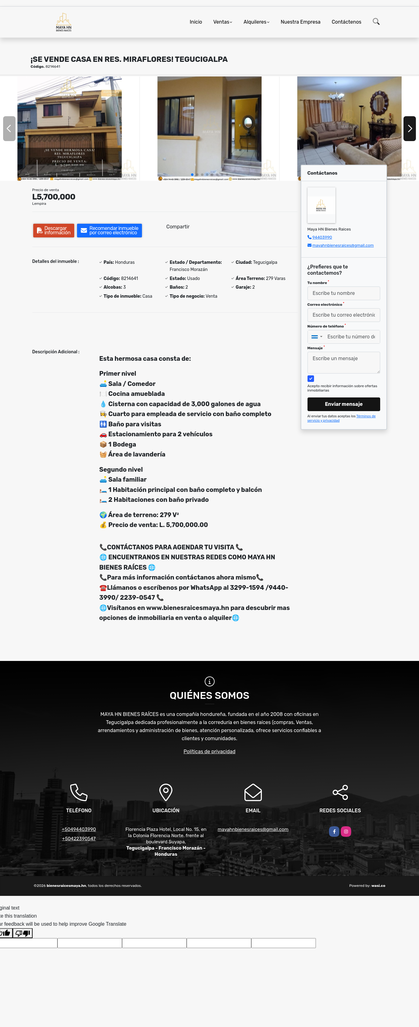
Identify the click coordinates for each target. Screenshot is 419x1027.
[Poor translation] (23, 933)
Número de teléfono (326, 325)
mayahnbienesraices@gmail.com (343, 245)
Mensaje (316, 347)
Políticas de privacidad (209, 751)
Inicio (196, 22)
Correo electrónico (325, 304)
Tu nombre (318, 282)
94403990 (322, 237)
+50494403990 (79, 829)
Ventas (221, 22)
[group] (69, 128)
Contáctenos (347, 22)
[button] (192, 174)
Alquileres (255, 22)
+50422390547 (79, 838)
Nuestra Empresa (301, 22)
